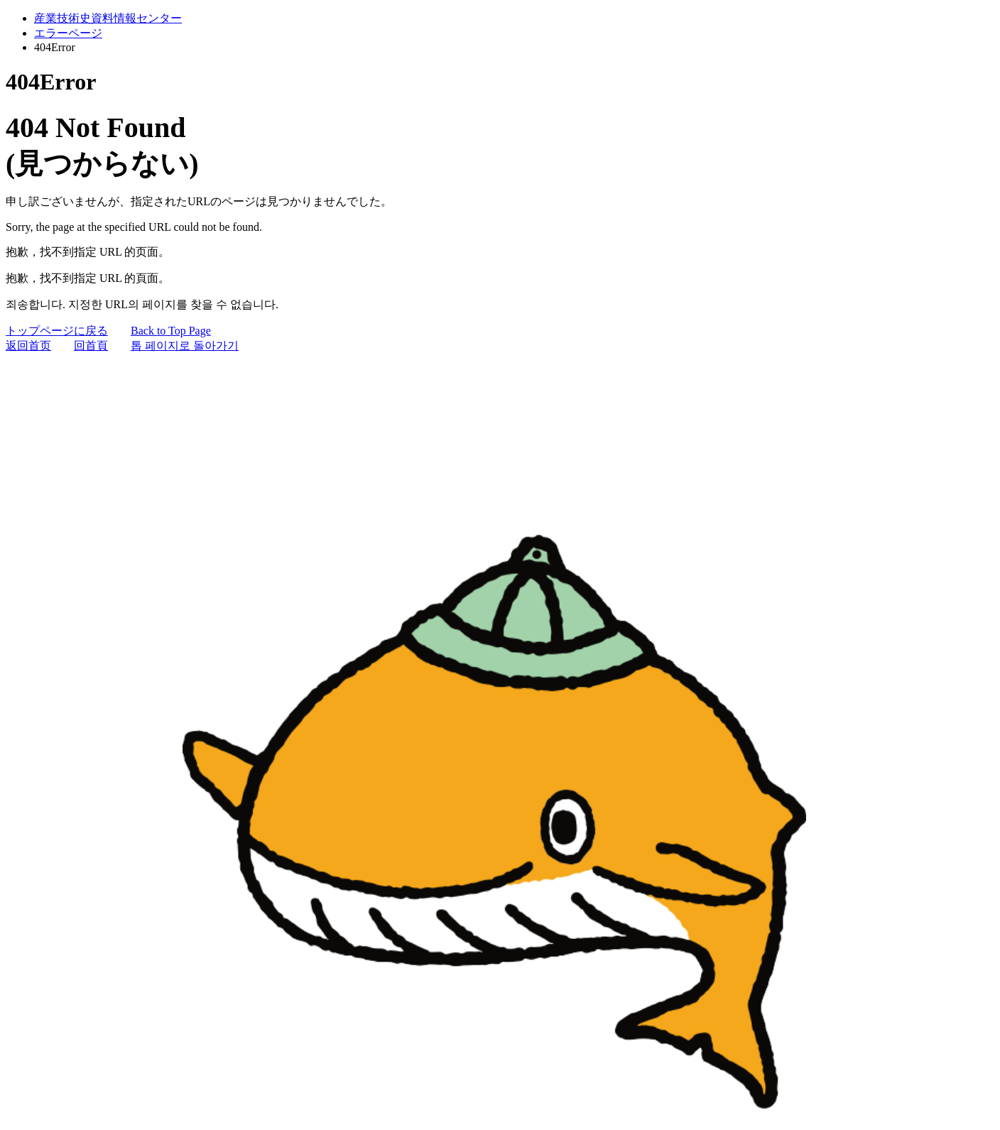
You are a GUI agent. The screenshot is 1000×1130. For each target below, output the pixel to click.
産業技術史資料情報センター (108, 18)
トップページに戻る (57, 331)
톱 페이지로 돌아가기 (185, 345)
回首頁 (91, 345)
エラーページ (68, 33)
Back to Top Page (171, 331)
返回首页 (28, 345)
